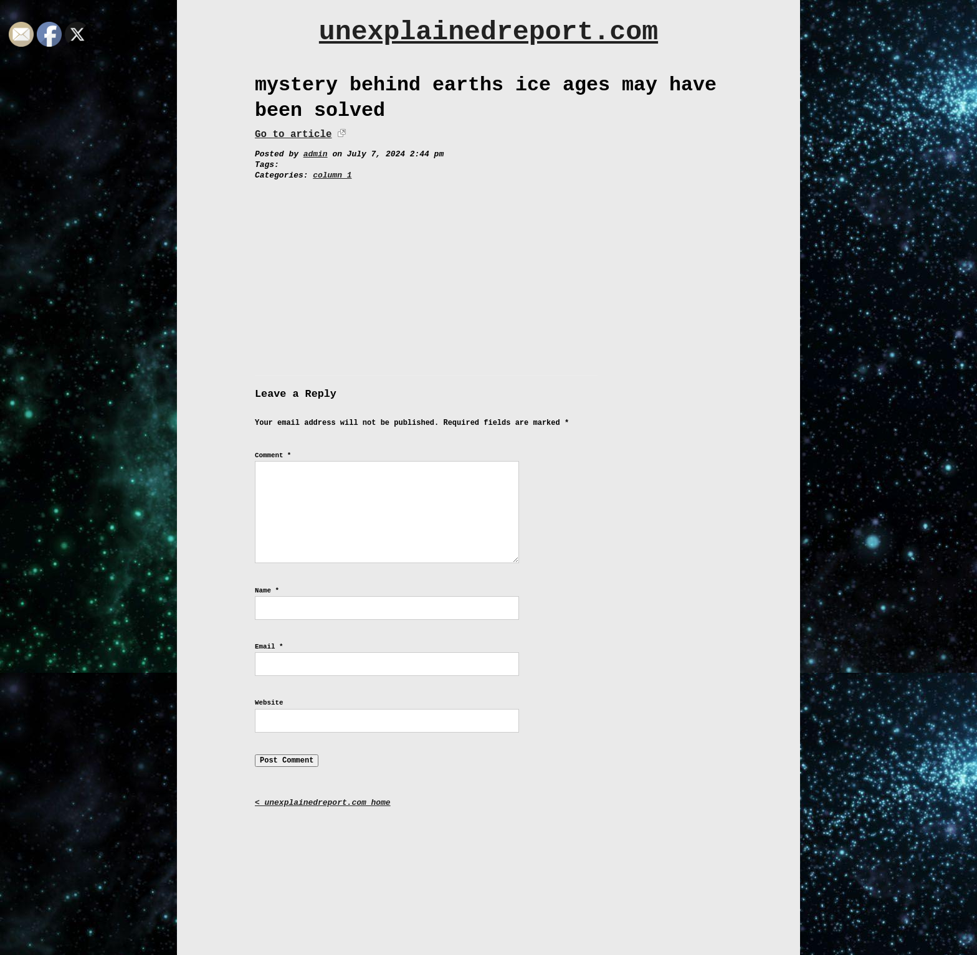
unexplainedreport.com (488, 32)
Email (269, 646)
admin (315, 154)
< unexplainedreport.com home (323, 802)
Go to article (293, 134)
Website (269, 702)
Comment (273, 455)
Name (267, 590)
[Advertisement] (488, 275)
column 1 (332, 175)
